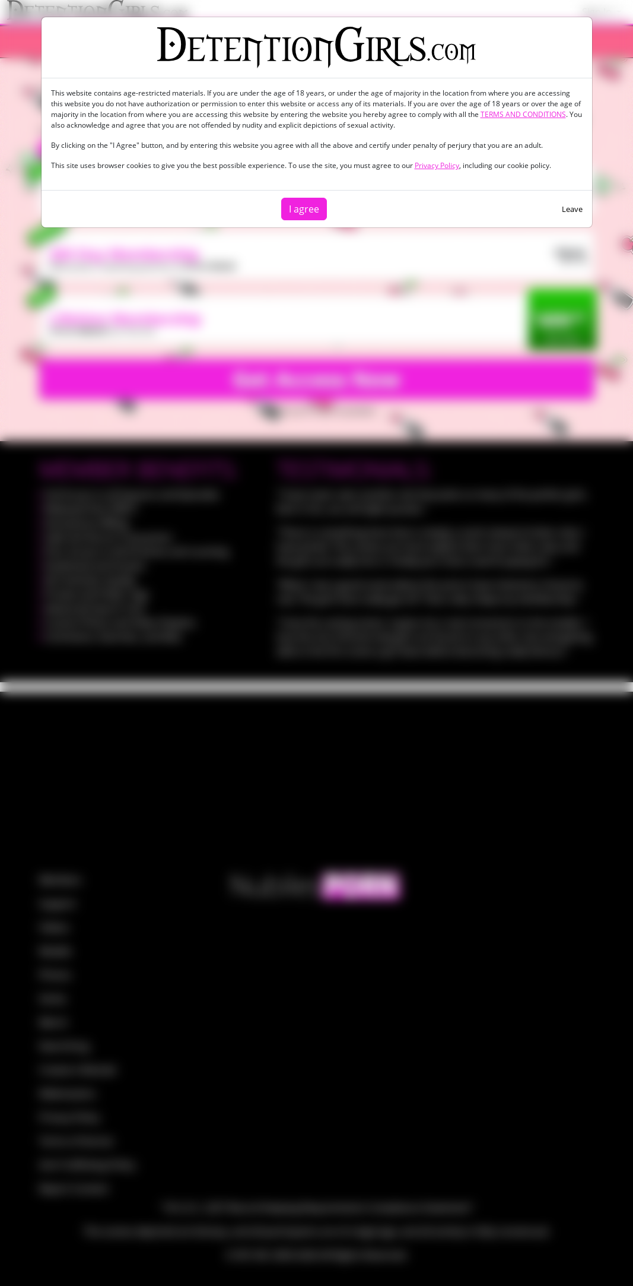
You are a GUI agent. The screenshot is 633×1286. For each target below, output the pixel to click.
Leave (572, 209)
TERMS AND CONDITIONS (523, 114)
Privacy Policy (437, 165)
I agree (304, 209)
